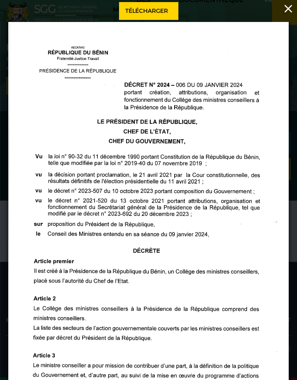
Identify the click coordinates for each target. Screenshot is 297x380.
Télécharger (146, 11)
